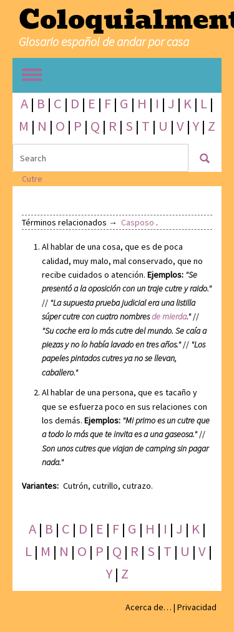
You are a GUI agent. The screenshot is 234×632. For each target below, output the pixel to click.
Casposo (137, 222)
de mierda (169, 316)
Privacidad (197, 607)
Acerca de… (148, 607)
